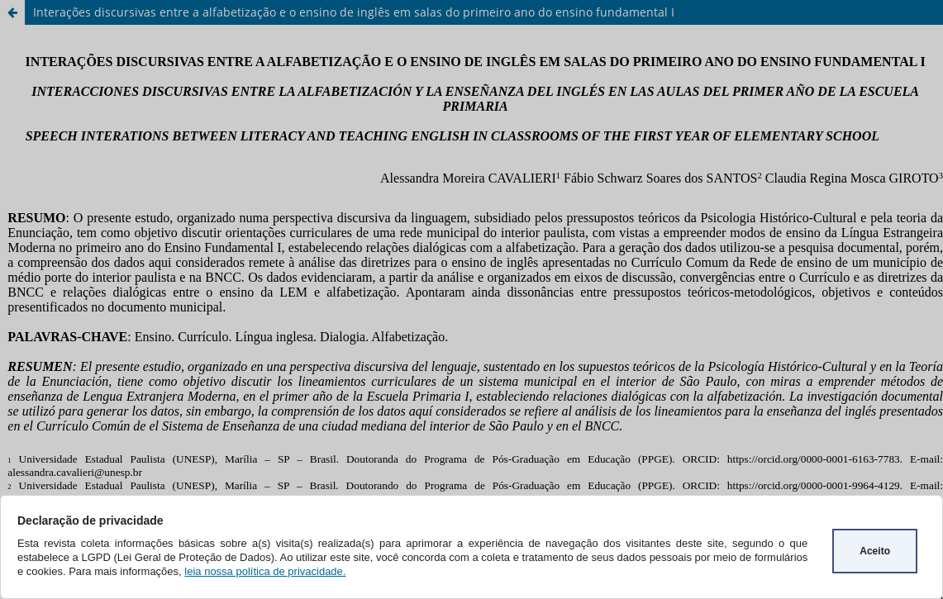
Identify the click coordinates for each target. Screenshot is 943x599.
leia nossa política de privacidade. (264, 571)
